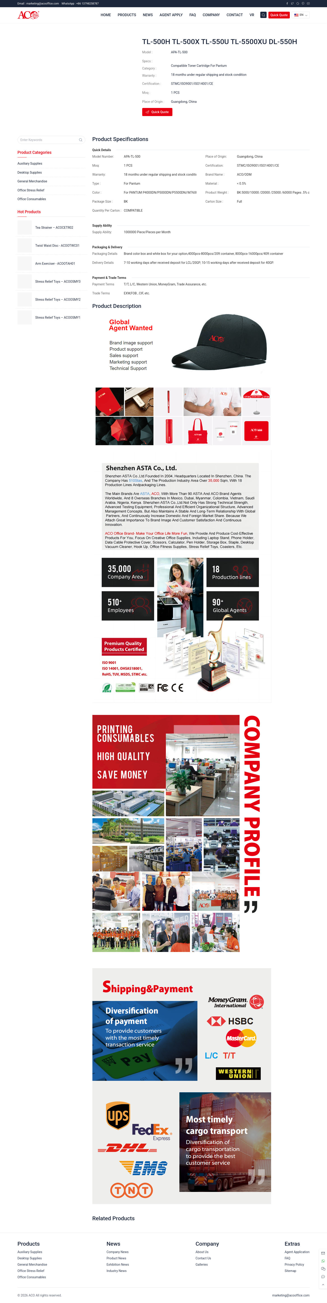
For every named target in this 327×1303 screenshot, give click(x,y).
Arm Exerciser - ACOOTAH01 (55, 263)
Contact (234, 15)
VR (251, 15)
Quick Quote (279, 15)
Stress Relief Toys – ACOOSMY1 (58, 317)
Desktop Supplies (30, 172)
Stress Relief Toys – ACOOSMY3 (58, 281)
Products (127, 15)
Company (211, 15)
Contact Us (203, 1258)
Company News (118, 1252)
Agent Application (297, 1252)
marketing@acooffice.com (290, 1295)
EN (299, 14)
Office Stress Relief (31, 190)
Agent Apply (171, 15)
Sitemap (290, 1271)
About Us (202, 1252)
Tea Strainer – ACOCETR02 (54, 227)
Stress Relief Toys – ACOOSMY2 (58, 299)
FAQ (192, 15)
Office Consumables (32, 199)
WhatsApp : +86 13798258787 (80, 3)
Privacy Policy (294, 1264)
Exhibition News (118, 1264)
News (148, 15)
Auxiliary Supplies (30, 163)
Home (106, 15)
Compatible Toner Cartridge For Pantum (199, 65)
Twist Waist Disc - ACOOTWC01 (57, 245)
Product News (116, 1258)
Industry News (117, 1271)
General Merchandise (32, 181)
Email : (38, 3)
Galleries (202, 1264)
